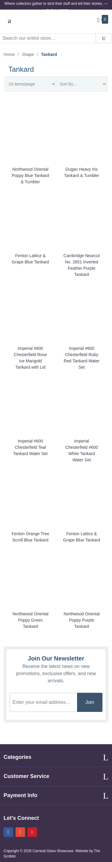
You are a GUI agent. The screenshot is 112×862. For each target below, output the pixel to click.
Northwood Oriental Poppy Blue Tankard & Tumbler (30, 175)
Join (89, 702)
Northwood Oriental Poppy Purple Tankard (82, 620)
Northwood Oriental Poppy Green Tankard (30, 620)
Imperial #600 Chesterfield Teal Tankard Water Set (30, 447)
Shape (28, 54)
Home (9, 54)
